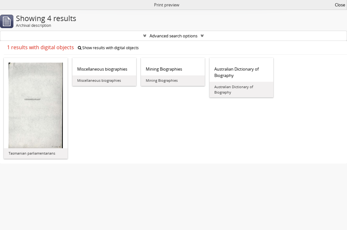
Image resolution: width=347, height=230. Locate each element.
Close (340, 5)
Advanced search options (173, 36)
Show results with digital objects (108, 47)
